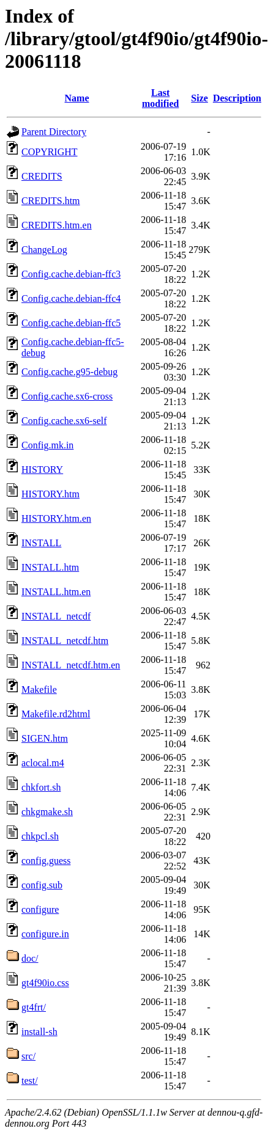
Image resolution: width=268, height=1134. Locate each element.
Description (237, 98)
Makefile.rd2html (55, 714)
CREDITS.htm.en (56, 225)
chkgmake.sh (47, 812)
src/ (28, 1056)
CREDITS (41, 176)
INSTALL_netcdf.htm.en (70, 665)
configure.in (45, 934)
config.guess (45, 860)
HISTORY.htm (50, 494)
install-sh (39, 1031)
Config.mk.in (47, 445)
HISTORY (42, 469)
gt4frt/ (33, 1007)
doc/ (30, 958)
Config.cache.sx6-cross (67, 396)
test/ (29, 1080)
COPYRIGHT (49, 152)
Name (77, 98)
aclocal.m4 (42, 763)
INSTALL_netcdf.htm (64, 640)
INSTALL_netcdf (56, 616)
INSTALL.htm (50, 567)
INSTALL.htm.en (56, 592)
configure (40, 909)
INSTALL (41, 543)
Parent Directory (53, 131)
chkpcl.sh (40, 836)
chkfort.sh (41, 787)
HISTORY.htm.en (56, 518)
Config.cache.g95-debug (69, 372)
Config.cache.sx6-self (64, 420)
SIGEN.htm (44, 738)
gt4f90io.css (45, 983)
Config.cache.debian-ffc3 (71, 274)
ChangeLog (44, 249)
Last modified (160, 98)
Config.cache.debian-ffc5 (71, 323)
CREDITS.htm (50, 201)
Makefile (39, 689)
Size (199, 98)
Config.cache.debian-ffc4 (71, 298)
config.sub (41, 885)
